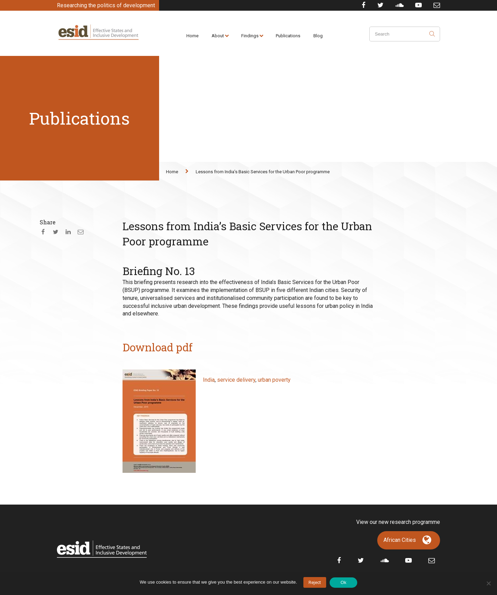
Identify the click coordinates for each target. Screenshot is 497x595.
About (218, 35)
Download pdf (158, 347)
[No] (488, 583)
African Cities (399, 540)
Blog (318, 35)
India (209, 380)
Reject (315, 582)
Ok (344, 582)
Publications (288, 35)
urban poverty (274, 380)
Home (192, 35)
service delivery (236, 380)
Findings (250, 35)
